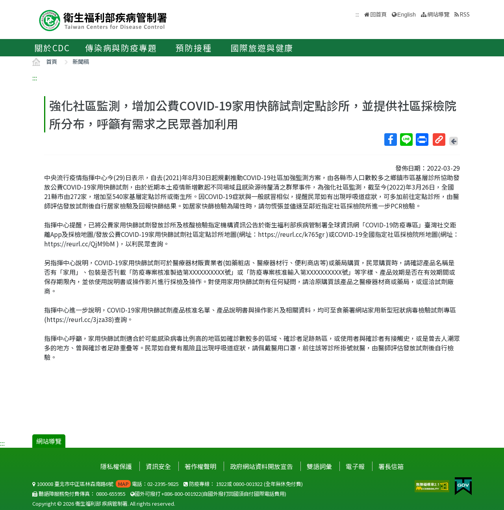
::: (34, 77)
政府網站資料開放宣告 (261, 466)
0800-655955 (111, 493)
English (406, 14)
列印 (421, 139)
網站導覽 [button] (438, 14)
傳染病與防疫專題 (121, 48)
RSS (465, 14)
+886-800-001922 (181, 493)
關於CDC (52, 48)
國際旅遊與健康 (262, 48)
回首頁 (378, 14)
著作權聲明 (200, 466)
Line (406, 139)
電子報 (355, 466)
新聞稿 (80, 61)
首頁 (51, 61)
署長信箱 (391, 466)
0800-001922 (248, 484)
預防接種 (193, 48)
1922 (221, 484)
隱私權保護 (116, 466)
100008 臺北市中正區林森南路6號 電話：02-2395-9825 (105, 484)
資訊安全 (158, 466)
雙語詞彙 (319, 466)
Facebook (390, 139)
